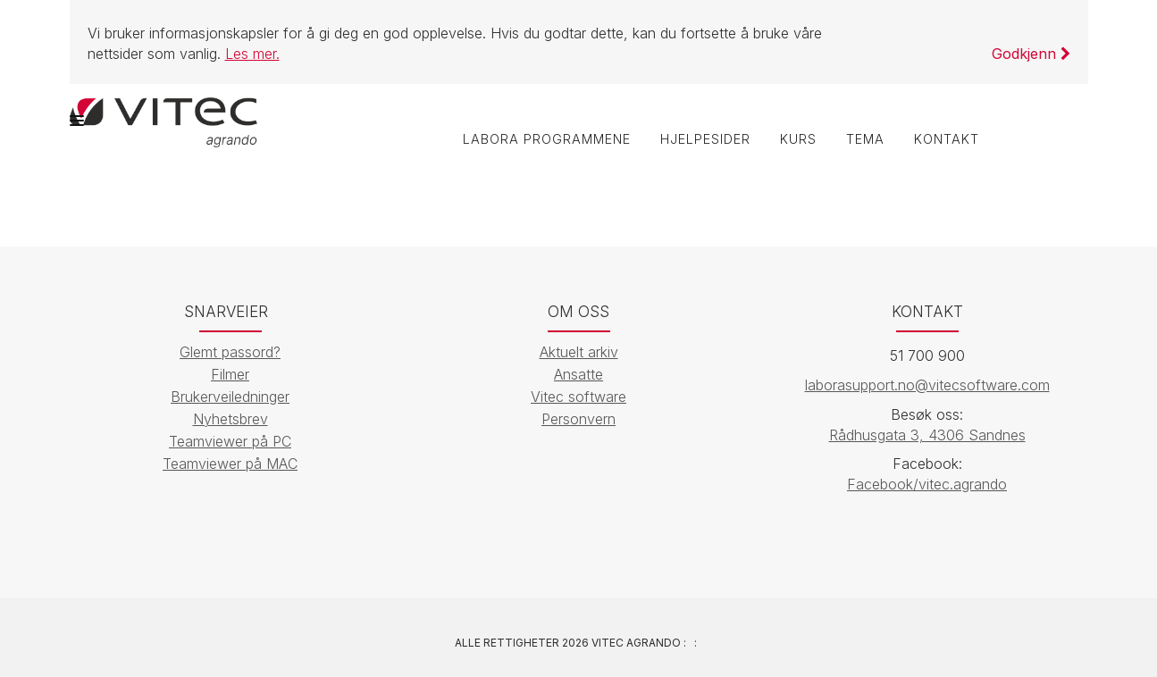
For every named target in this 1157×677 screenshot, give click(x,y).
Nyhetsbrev (230, 419)
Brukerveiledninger (230, 396)
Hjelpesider (703, 139)
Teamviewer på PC (230, 441)
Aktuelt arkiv (579, 352)
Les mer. (252, 54)
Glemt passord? (230, 352)
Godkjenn (1031, 54)
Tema (864, 139)
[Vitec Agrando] (163, 121)
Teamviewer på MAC (230, 463)
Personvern (578, 419)
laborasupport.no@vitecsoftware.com (927, 385)
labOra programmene (543, 139)
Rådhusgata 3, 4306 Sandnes (927, 435)
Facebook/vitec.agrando (927, 485)
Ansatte (578, 374)
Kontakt (946, 139)
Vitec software (578, 396)
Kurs (796, 139)
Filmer (230, 374)
